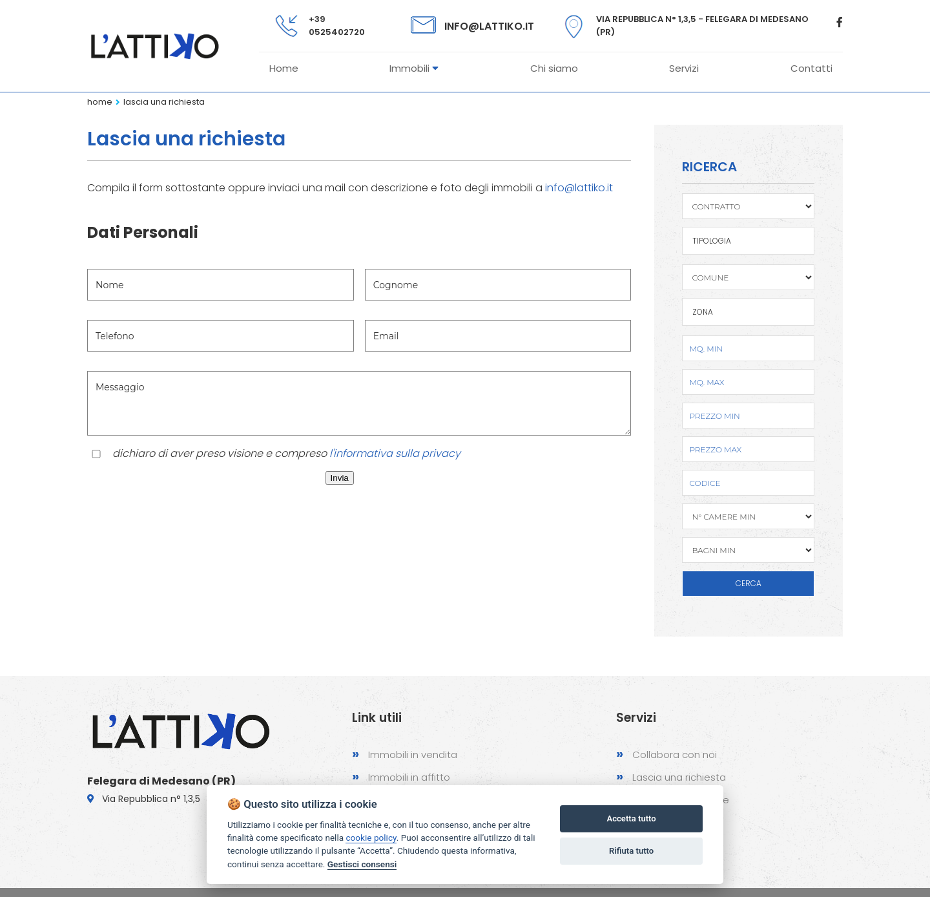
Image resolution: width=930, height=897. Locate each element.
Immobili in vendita (404, 754)
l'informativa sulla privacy (394, 453)
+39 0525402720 (337, 25)
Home (99, 102)
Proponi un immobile (672, 799)
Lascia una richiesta (164, 102)
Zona (702, 311)
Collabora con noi (666, 754)
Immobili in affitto (401, 776)
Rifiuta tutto (631, 851)
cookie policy (371, 837)
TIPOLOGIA (711, 240)
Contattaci (650, 822)
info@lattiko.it (489, 26)
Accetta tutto (631, 818)
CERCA (748, 583)
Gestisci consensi (362, 864)
